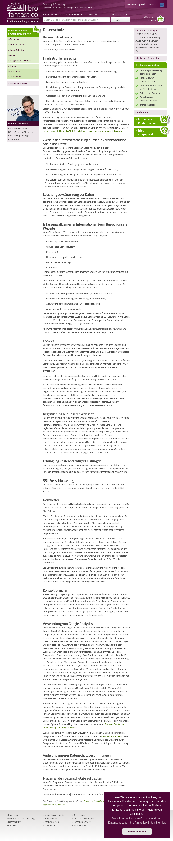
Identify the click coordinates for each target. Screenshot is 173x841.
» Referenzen (141, 112)
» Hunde (12, 66)
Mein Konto (132, 4)
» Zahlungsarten (51, 822)
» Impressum (13, 815)
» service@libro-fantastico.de (77, 7)
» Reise (11, 55)
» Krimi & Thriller (16, 44)
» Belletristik (14, 39)
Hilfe (143, 4)
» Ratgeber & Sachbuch (19, 60)
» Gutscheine (14, 76)
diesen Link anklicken (111, 736)
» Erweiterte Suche (121, 14)
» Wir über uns (79, 825)
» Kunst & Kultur (16, 50)
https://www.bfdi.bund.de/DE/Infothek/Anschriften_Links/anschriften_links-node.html (85, 131)
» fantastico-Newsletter (147, 58)
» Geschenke (14, 71)
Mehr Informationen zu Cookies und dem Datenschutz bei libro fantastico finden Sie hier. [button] (137, 820)
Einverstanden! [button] (137, 831)
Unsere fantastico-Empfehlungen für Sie (23, 31)
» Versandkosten (51, 818)
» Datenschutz (14, 822)
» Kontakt (11, 825)
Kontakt (153, 4)
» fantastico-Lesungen (146, 30)
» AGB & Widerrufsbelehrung (21, 818)
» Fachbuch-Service (18, 83)
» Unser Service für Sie (54, 815)
